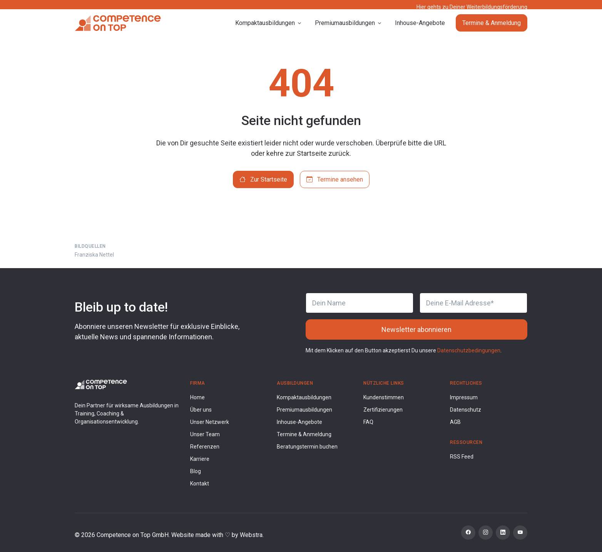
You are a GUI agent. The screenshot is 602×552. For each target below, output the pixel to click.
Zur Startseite (263, 179)
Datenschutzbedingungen (468, 350)
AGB (455, 422)
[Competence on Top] (118, 29)
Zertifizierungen (383, 410)
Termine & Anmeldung (491, 29)
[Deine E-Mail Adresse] (473, 303)
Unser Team (205, 434)
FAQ (368, 422)
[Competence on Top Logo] (101, 384)
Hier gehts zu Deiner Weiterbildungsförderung (471, 7)
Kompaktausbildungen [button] (265, 29)
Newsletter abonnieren (416, 329)
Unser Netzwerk (209, 422)
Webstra (251, 535)
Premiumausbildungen (304, 410)
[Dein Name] (359, 303)
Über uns (201, 410)
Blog (195, 471)
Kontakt (199, 483)
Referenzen (204, 447)
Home (197, 397)
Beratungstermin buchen (307, 447)
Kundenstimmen (383, 397)
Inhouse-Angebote (420, 29)
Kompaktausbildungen (304, 397)
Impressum (464, 397)
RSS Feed (461, 457)
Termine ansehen (334, 179)
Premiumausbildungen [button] (345, 29)
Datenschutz (465, 410)
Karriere (199, 459)
